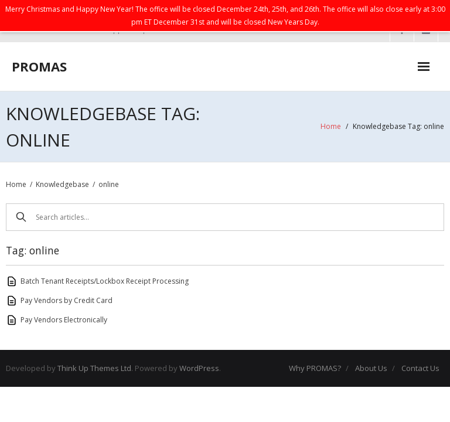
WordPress (199, 368)
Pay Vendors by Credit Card (66, 300)
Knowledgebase (62, 184)
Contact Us (420, 368)
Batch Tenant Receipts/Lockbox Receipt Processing (105, 281)
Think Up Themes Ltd (94, 368)
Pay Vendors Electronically (64, 320)
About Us (371, 368)
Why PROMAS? (315, 368)
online (108, 184)
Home (331, 126)
